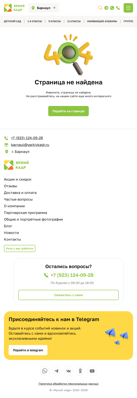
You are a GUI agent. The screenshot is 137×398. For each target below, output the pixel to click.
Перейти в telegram (28, 350)
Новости (11, 232)
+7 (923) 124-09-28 (23, 138)
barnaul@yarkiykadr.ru (26, 144)
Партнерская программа (25, 212)
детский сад (12, 21)
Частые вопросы (18, 199)
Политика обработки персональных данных (69, 383)
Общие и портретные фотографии (33, 219)
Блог (8, 226)
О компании (14, 206)
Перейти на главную (68, 111)
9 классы (54, 21)
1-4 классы (35, 21)
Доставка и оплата (20, 192)
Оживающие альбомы (102, 21)
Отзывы (10, 186)
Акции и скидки (17, 179)
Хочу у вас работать (19, 248)
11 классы (74, 21)
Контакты (12, 239)
